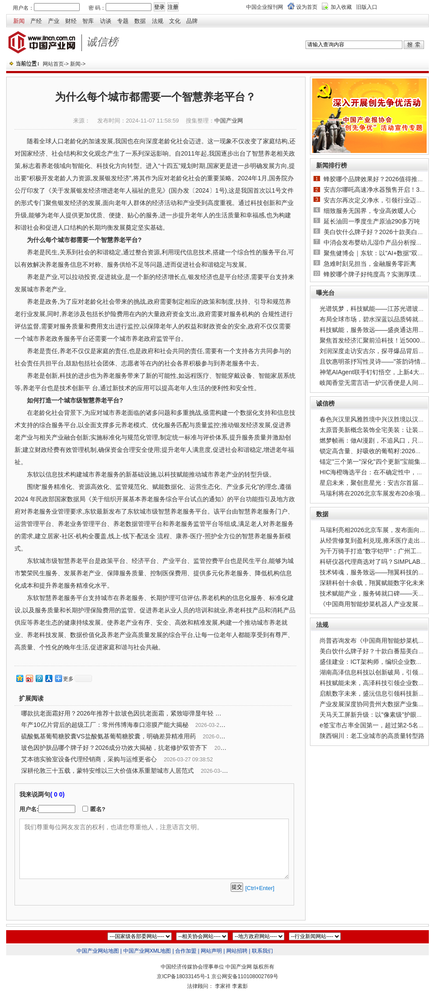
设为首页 (306, 7)
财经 (71, 21)
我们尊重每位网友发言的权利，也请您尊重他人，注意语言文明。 (154, 849)
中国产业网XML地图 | (148, 951)
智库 (88, 21)
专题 (123, 21)
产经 (36, 21)
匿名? (97, 809)
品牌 (192, 21)
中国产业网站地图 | (99, 951)
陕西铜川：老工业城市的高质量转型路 (372, 735)
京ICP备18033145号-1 (183, 976)
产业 (53, 21)
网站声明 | (213, 951)
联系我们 (262, 951)
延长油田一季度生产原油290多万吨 (372, 221)
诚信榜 (325, 403)
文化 (175, 21)
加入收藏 (341, 7)
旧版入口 (366, 7)
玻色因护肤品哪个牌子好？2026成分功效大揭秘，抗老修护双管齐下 (114, 747)
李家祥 (223, 986)
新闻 (19, 21)
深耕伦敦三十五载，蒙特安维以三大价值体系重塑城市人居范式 (107, 770)
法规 (157, 21)
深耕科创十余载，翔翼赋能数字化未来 (372, 582)
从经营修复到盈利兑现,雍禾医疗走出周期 (376, 540)
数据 (140, 21)
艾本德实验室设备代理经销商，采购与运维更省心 (89, 759)
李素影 (240, 986)
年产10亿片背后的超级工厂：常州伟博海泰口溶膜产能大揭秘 (104, 724)
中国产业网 (228, 120)
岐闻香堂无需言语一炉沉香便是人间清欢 (375, 382)
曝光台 (325, 292)
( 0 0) (57, 794)
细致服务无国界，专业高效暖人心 (370, 210)
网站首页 (53, 64)
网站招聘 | (238, 951)
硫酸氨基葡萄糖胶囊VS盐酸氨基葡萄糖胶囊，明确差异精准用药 (108, 736)
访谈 (105, 21)
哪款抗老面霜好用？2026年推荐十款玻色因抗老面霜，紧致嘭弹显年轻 (117, 713)
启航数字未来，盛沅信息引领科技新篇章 (375, 693)
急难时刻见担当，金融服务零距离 (370, 263)
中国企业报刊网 (264, 7)
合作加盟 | (187, 951)
